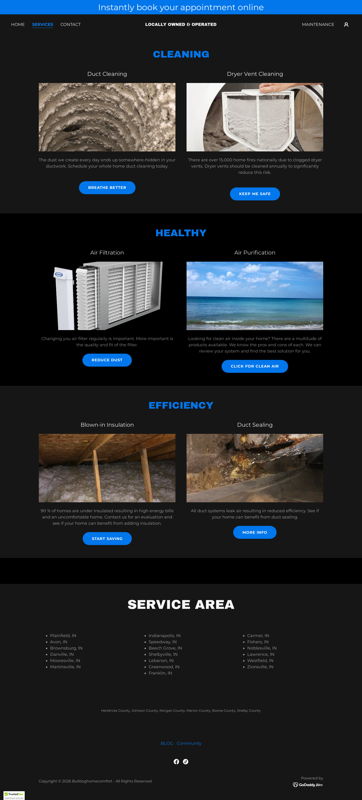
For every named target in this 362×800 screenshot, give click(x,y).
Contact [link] (70, 24)
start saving (107, 538)
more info (254, 532)
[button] (346, 24)
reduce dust (107, 360)
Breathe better (107, 187)
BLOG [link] (167, 743)
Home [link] (18, 24)
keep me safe (255, 194)
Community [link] (189, 743)
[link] (181, 24)
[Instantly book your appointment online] (181, 7)
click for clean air (255, 366)
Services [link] (42, 24)
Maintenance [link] (318, 24)
